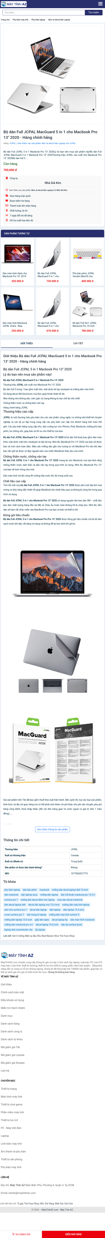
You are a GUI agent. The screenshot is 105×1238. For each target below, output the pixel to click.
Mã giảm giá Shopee (13, 1062)
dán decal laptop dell (15, 904)
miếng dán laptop (49, 894)
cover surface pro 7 (14, 914)
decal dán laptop (38, 909)
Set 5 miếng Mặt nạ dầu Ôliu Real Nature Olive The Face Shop (43, 936)
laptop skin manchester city (18, 929)
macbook (44, 890)
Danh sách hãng (10, 1023)
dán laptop (55, 909)
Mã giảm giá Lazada (12, 1055)
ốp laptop (40, 929)
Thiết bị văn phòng (11, 1159)
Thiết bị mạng (9, 1088)
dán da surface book (71, 924)
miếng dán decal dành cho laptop (38, 899)
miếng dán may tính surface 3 (64, 914)
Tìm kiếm (93, 12)
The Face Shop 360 (34, 1203)
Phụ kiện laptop (38, 20)
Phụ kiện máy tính (20, 20)
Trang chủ (5, 20)
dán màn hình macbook (82, 919)
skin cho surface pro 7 (15, 909)
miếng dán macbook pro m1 (18, 924)
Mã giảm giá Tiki (10, 1047)
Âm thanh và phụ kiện (13, 1151)
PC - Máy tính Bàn (11, 1128)
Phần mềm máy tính (12, 1112)
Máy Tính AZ (66, 1209)
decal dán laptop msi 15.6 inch (43, 904)
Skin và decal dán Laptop (59, 20)
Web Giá (59, 1203)
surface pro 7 (11, 899)
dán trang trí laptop (36, 914)
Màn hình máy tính (11, 1096)
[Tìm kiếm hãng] (43, 12)
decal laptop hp (59, 919)
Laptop (5, 1135)
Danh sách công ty (11, 1031)
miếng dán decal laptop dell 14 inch (70, 890)
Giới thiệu (26, 343)
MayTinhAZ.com (50, 1209)
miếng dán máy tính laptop (75, 904)
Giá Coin (68, 1203)
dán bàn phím (30, 890)
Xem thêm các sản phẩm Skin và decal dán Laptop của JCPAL (46, 143)
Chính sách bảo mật (12, 992)
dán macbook (11, 894)
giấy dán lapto (42, 919)
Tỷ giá (20, 1203)
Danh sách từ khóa (12, 1039)
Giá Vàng (49, 1203)
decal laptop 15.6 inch (47, 924)
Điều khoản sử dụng (12, 1000)
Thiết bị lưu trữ (9, 1120)
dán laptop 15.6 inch (73, 909)
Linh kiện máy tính (11, 1143)
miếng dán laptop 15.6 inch (18, 919)
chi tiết (78, 343)
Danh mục (7, 1015)
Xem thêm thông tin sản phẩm (52, 829)
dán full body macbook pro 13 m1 (78, 894)
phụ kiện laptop (12, 890)
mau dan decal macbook (69, 899)
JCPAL (13, 143)
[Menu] (100, 3)
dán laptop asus (29, 894)
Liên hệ (5, 1070)
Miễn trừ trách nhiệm (13, 1008)
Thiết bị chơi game (11, 1104)
